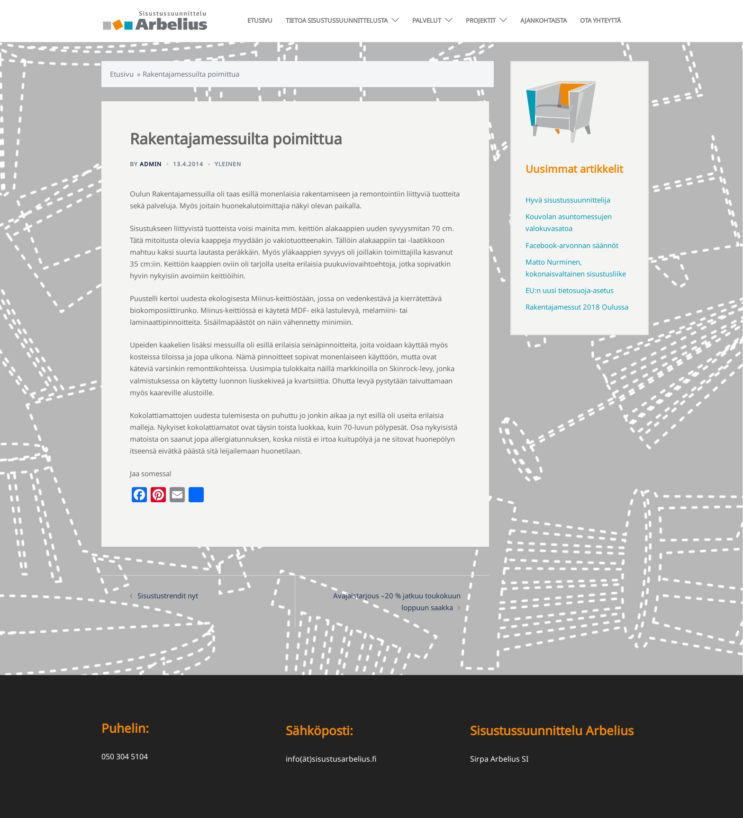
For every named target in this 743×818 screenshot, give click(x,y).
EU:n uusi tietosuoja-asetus (570, 290)
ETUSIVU (259, 20)
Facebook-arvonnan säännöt (572, 245)
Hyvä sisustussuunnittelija (568, 199)
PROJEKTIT (481, 20)
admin (151, 164)
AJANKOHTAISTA (543, 20)
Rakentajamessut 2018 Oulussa (577, 306)
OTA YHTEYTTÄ (600, 20)
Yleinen (228, 164)
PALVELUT (426, 20)
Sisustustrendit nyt (167, 595)
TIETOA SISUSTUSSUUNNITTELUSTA (337, 20)
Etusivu (122, 74)
